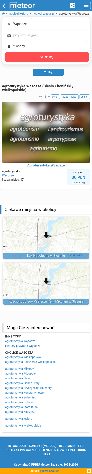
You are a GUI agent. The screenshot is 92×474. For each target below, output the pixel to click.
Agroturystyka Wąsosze (46, 165)
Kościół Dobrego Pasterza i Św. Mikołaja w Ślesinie (46, 301)
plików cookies (49, 471)
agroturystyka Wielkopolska (23, 357)
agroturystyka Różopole (20, 373)
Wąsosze (8, 175)
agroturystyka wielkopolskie (23, 425)
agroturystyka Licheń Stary (22, 383)
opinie (85, 96)
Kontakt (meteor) (42, 446)
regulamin (67, 446)
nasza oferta (64, 450)
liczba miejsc (69, 96)
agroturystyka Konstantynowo (24, 392)
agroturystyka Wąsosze (20, 341)
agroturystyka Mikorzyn (20, 368)
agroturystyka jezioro (18, 418)
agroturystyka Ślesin (18, 378)
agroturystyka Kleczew (19, 411)
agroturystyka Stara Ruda (21, 407)
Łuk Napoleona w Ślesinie (46, 256)
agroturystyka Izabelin (19, 402)
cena (55, 96)
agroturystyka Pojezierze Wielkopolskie (30, 362)
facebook (17, 446)
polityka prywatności (23, 450)
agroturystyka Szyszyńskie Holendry (28, 388)
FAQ (80, 446)
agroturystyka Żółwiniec (20, 397)
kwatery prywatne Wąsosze (22, 345)
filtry (48, 72)
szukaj (46, 57)
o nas (47, 450)
